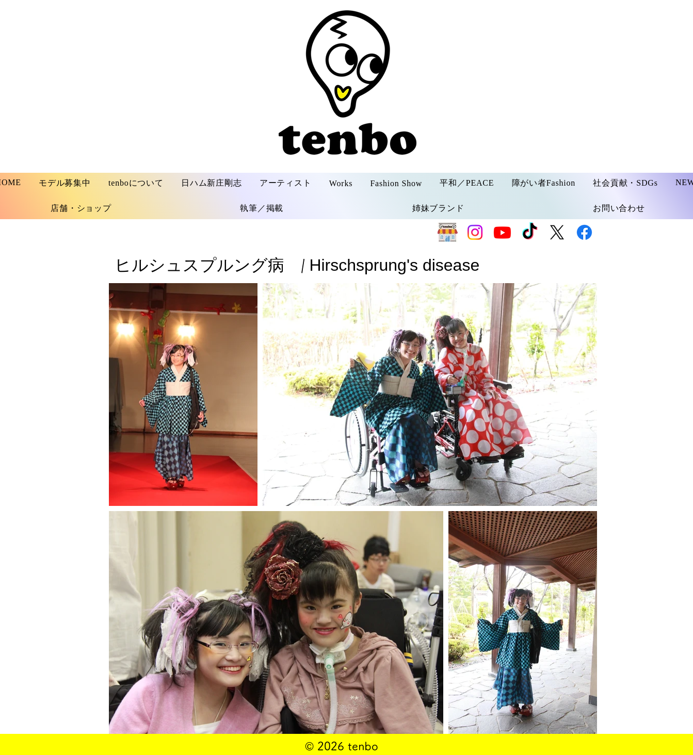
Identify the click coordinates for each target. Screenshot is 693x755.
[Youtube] (502, 232)
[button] (65, 183)
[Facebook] (584, 232)
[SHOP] (448, 232)
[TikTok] (530, 232)
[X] (557, 232)
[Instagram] (475, 232)
